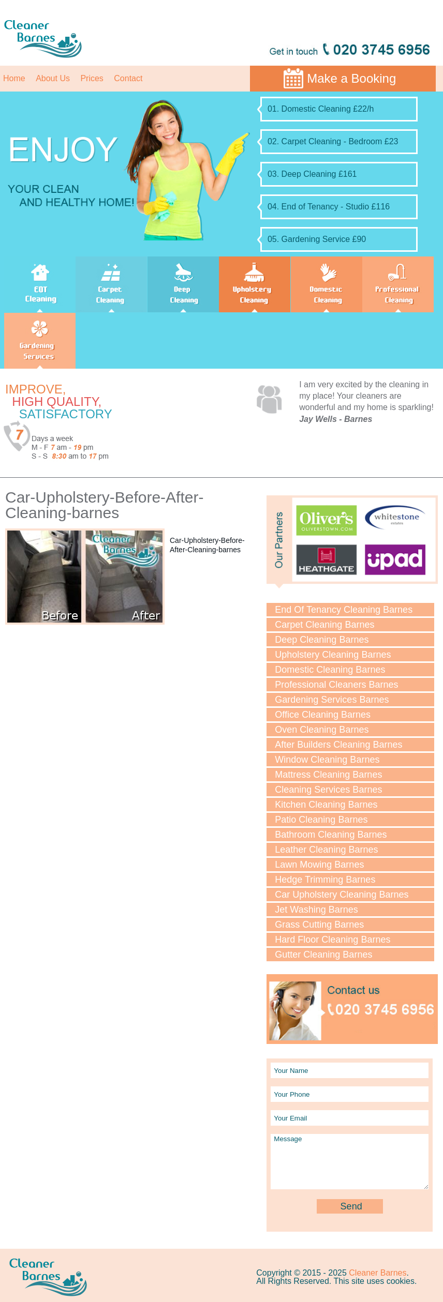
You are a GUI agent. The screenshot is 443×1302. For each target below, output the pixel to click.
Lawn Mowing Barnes (319, 864)
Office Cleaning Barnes (323, 714)
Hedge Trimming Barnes (325, 879)
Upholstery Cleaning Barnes (333, 654)
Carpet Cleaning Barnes (324, 624)
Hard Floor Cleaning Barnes (332, 939)
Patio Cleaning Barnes (321, 819)
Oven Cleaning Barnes (321, 729)
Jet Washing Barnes (316, 909)
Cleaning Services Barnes (328, 789)
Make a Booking (351, 78)
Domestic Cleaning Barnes (330, 669)
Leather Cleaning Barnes (326, 849)
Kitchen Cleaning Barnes (326, 804)
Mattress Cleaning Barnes (328, 774)
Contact (128, 78)
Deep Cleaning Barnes (321, 639)
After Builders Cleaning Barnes (338, 744)
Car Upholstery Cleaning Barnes (341, 894)
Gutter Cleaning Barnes (323, 954)
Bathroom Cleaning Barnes (331, 834)
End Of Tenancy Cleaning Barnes (343, 609)
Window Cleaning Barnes (327, 759)
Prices (91, 78)
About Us (53, 78)
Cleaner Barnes (377, 1272)
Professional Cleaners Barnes (336, 684)
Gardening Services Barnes (332, 699)
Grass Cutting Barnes (319, 924)
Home (14, 78)
